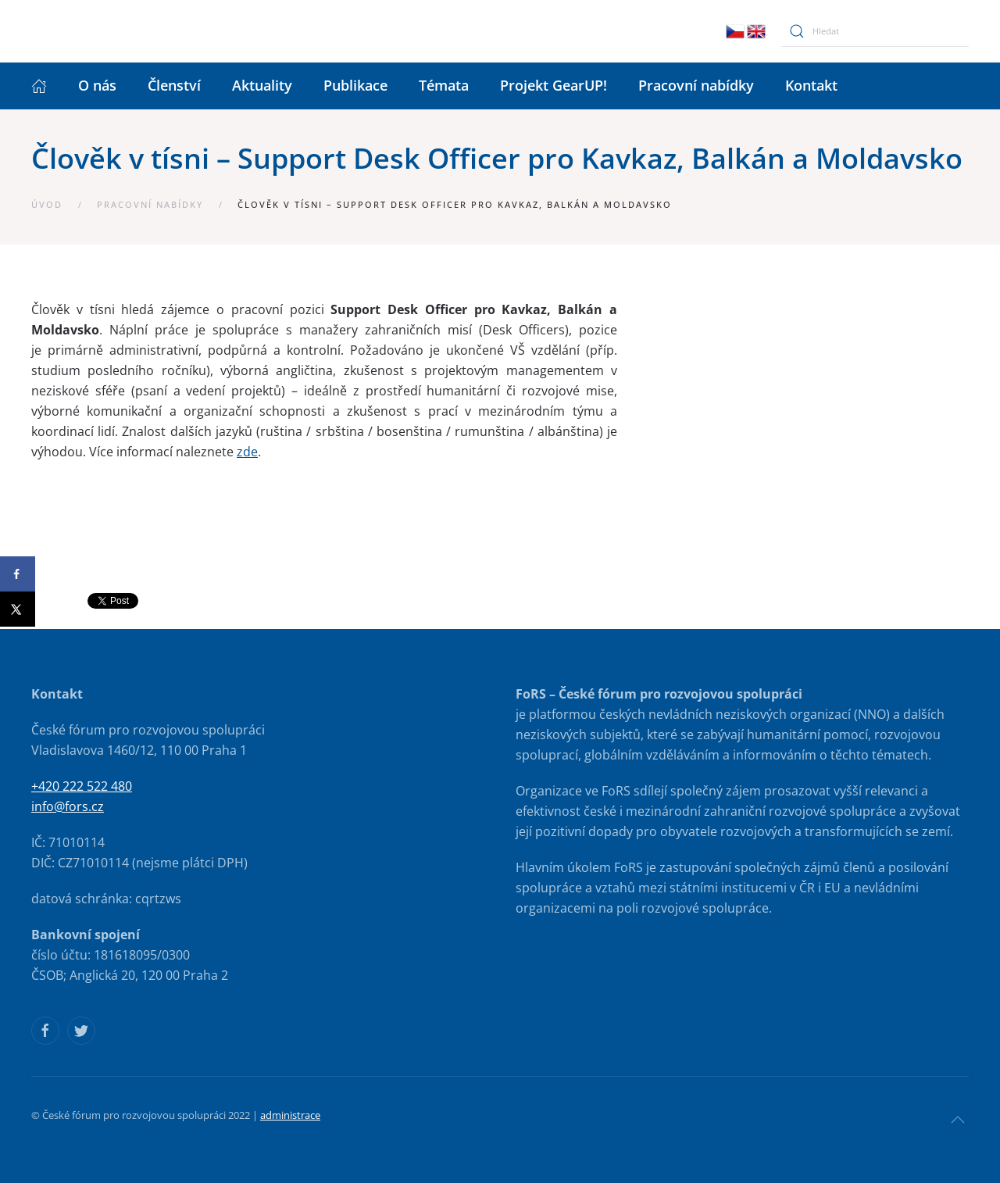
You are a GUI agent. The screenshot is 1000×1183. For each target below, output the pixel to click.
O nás (97, 85)
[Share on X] (17, 609)
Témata (444, 85)
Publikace (355, 85)
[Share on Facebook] (17, 574)
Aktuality (262, 85)
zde (247, 451)
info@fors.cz (67, 806)
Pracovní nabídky (696, 85)
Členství (174, 85)
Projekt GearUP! (553, 85)
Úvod (46, 204)
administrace (290, 1115)
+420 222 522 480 (81, 786)
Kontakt (811, 85)
